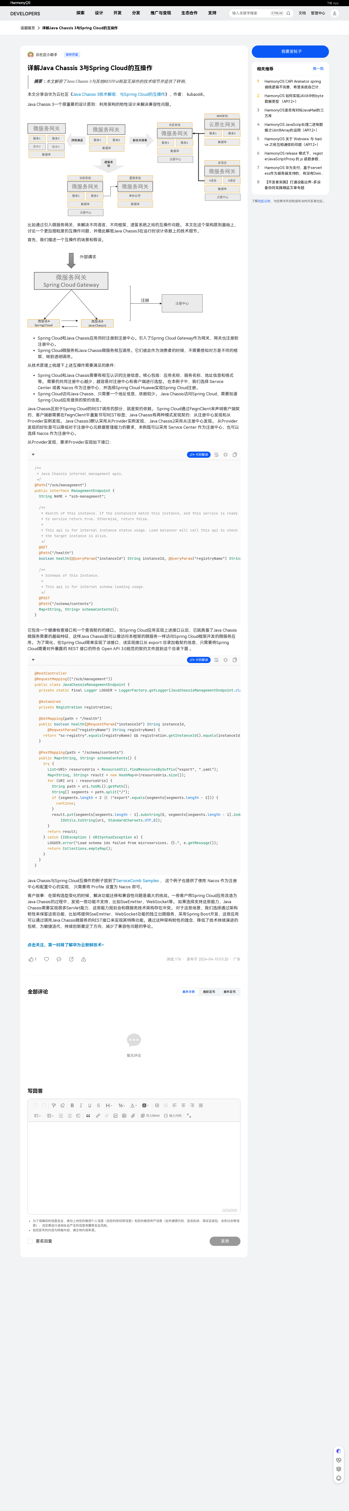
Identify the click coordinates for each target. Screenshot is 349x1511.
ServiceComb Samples (137, 880)
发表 (225, 1241)
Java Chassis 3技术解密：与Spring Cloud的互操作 (119, 94)
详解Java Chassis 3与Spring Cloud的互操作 (80, 28)
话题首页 (28, 28)
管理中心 (318, 13)
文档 (302, 13)
